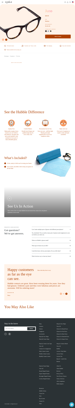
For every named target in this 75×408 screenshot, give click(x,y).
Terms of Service (60, 378)
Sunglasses (41, 331)
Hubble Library (42, 391)
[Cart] (67, 2)
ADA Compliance (61, 381)
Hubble (58, 348)
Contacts (41, 326)
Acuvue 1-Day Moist (61, 351)
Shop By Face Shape (44, 336)
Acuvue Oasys (60, 353)
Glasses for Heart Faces (62, 334)
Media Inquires (60, 383)
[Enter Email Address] (16, 328)
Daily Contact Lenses (44, 351)
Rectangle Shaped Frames (45, 376)
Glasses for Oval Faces (62, 331)
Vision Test (41, 393)
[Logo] (8, 2)
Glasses (41, 328)
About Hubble (60, 368)
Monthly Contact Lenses (44, 356)
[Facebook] (5, 334)
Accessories (42, 334)
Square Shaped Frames (44, 373)
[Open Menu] (2, 2)
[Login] (65, 2)
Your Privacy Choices (62, 376)
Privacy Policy (60, 373)
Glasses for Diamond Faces (63, 336)
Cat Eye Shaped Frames (44, 378)
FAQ (40, 396)
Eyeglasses (12, 56)
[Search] (70, 2)
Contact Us (41, 401)
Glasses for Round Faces (62, 328)
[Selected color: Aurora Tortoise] (50, 31)
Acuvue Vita (59, 356)
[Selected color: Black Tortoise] (46, 31)
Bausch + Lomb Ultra (61, 358)
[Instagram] (9, 334)
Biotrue (58, 361)
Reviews (58, 371)
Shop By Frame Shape (44, 339)
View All (59, 326)
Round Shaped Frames (44, 371)
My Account (42, 398)
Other (40, 403)
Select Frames (58, 36)
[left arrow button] (3, 40)
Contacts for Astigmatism (45, 348)
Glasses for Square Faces (62, 339)
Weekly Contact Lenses (44, 353)
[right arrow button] (6, 40)
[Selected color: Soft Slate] (48, 31)
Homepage (6, 56)
